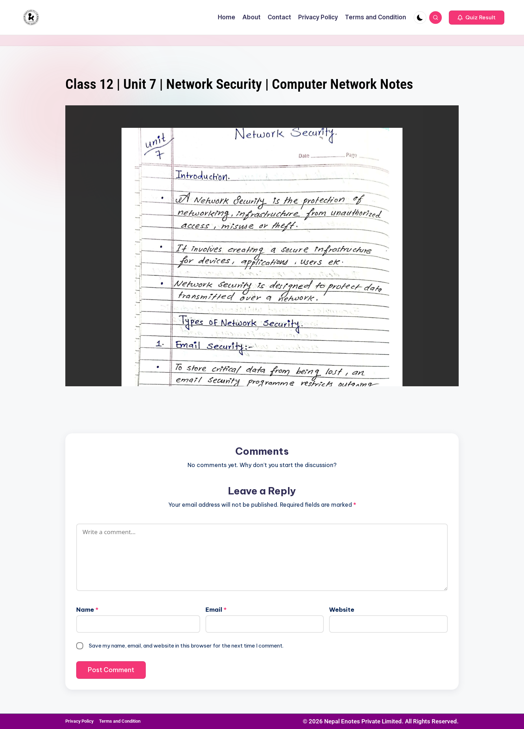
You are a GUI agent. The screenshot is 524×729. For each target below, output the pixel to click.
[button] (476, 18)
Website (341, 609)
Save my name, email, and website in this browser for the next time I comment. (186, 645)
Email (216, 609)
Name (87, 609)
